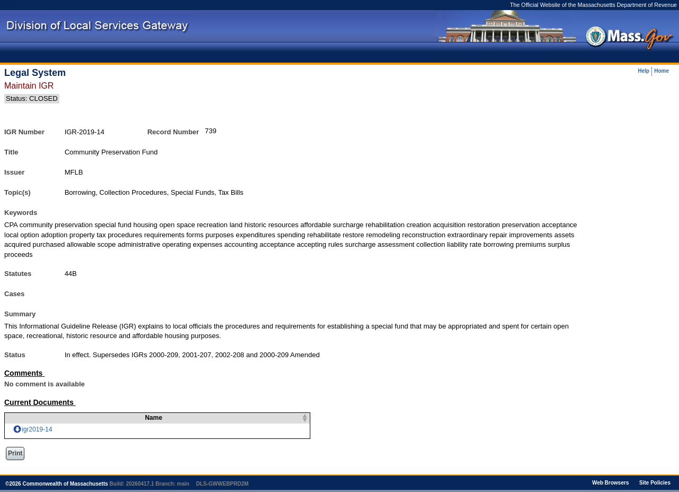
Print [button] (15, 453)
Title (11, 152)
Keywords (20, 213)
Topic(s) (17, 192)
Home (661, 71)
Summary (20, 314)
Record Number (173, 132)
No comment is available (44, 384)
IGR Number (24, 132)
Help (644, 71)
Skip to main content (34, 4)
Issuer (14, 172)
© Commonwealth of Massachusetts (56, 484)
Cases (14, 294)
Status (14, 355)
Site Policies (655, 483)
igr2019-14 (37, 429)
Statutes (17, 274)
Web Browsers (610, 483)
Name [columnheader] (147, 417)
